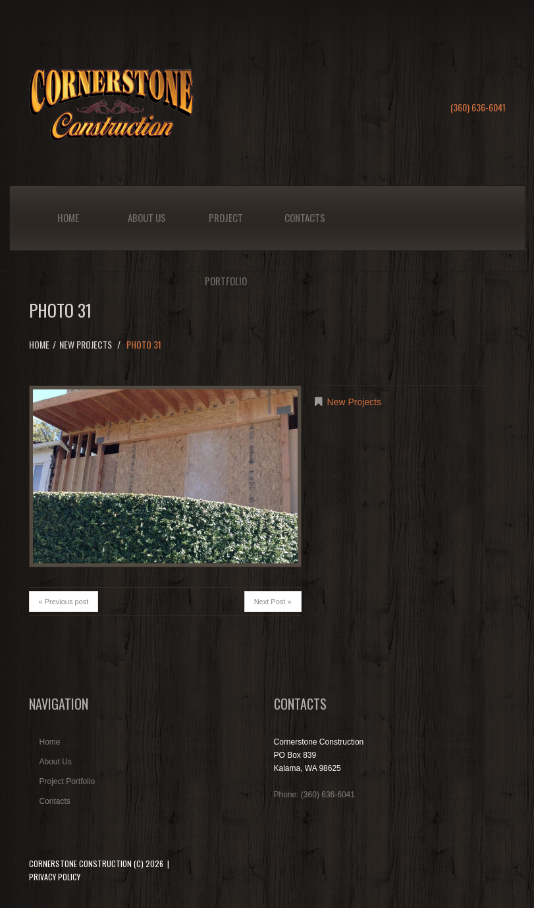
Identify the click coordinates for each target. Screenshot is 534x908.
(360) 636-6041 (478, 107)
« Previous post (64, 602)
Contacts (304, 217)
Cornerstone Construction (80, 863)
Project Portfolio (226, 230)
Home (68, 217)
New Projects (85, 344)
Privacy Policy (54, 876)
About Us (147, 217)
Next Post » (273, 602)
